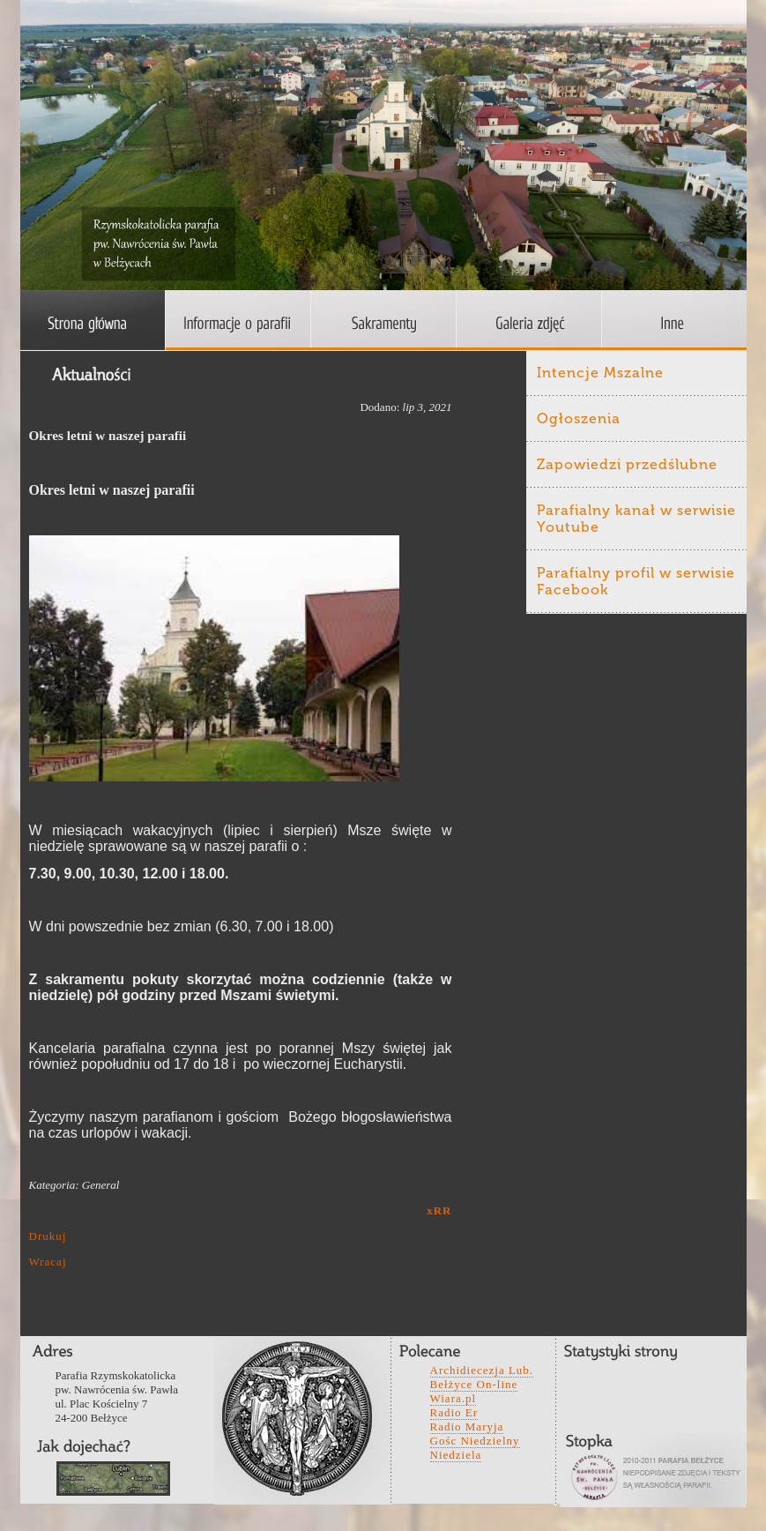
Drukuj (48, 1236)
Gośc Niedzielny (475, 1440)
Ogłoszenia (579, 418)
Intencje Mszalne (600, 372)
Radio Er (454, 1412)
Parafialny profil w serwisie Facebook (636, 581)
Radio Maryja (467, 1426)
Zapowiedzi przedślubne (627, 464)
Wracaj (48, 1261)
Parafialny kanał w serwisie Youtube (636, 518)
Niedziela (456, 1454)
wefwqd (113, 1478)
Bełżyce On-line (474, 1384)
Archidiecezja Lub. (482, 1370)
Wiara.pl (453, 1398)
